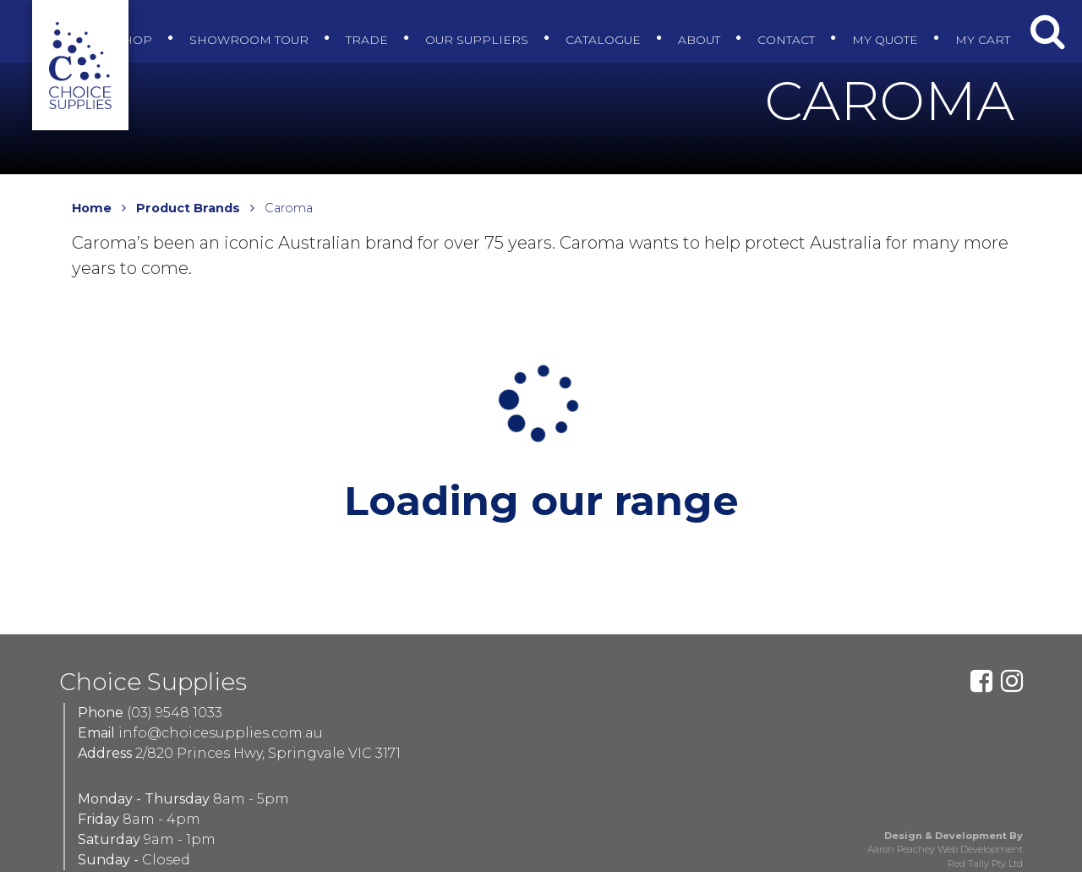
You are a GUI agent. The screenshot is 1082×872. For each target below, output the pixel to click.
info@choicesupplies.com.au (220, 733)
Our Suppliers (464, 27)
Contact (792, 27)
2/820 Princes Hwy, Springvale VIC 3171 (268, 753)
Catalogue (597, 27)
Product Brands (188, 208)
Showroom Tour (223, 27)
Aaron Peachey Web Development (945, 849)
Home (92, 208)
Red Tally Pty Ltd (985, 863)
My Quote (898, 27)
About (699, 27)
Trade (348, 27)
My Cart (1001, 27)
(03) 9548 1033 (174, 713)
